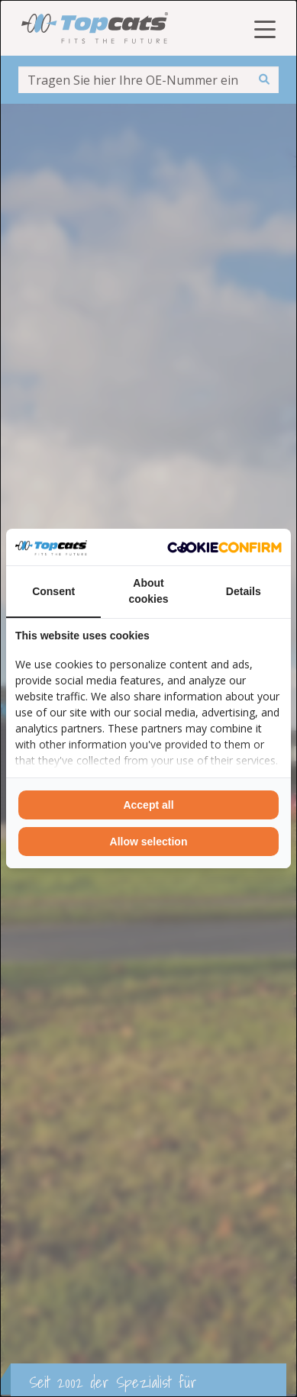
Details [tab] (243, 591)
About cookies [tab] (148, 591)
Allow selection (149, 841)
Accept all (148, 805)
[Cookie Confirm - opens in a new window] (224, 547)
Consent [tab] (53, 591)
